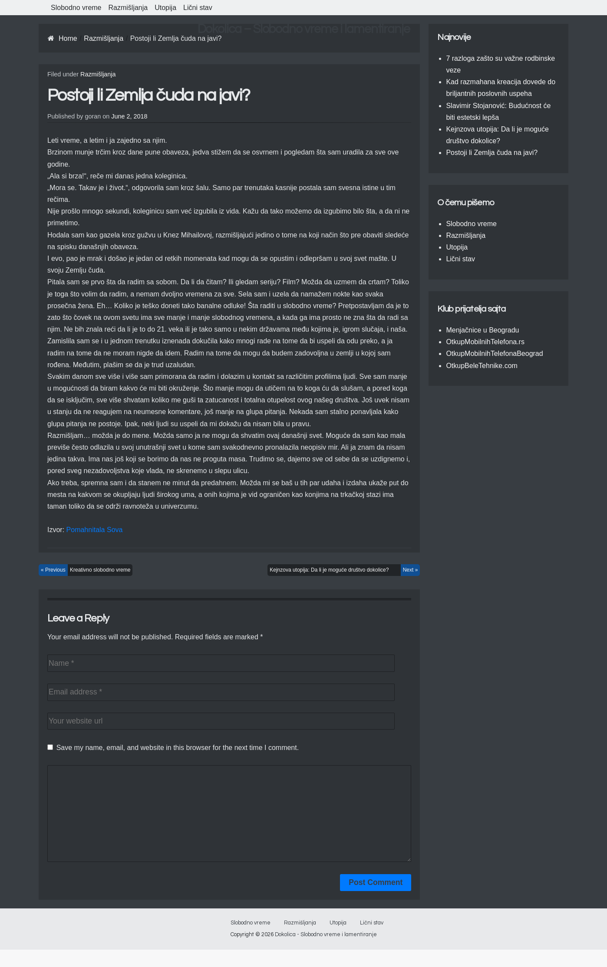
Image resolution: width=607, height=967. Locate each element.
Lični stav (197, 7)
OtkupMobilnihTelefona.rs (485, 341)
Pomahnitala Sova (94, 529)
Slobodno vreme (76, 7)
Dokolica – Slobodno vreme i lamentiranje (304, 29)
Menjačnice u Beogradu (482, 330)
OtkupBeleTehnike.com (482, 365)
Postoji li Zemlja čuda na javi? (492, 152)
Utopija (165, 7)
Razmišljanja (128, 7)
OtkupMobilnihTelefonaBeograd (494, 353)
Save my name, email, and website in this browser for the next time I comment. (177, 747)
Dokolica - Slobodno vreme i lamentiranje (326, 952)
